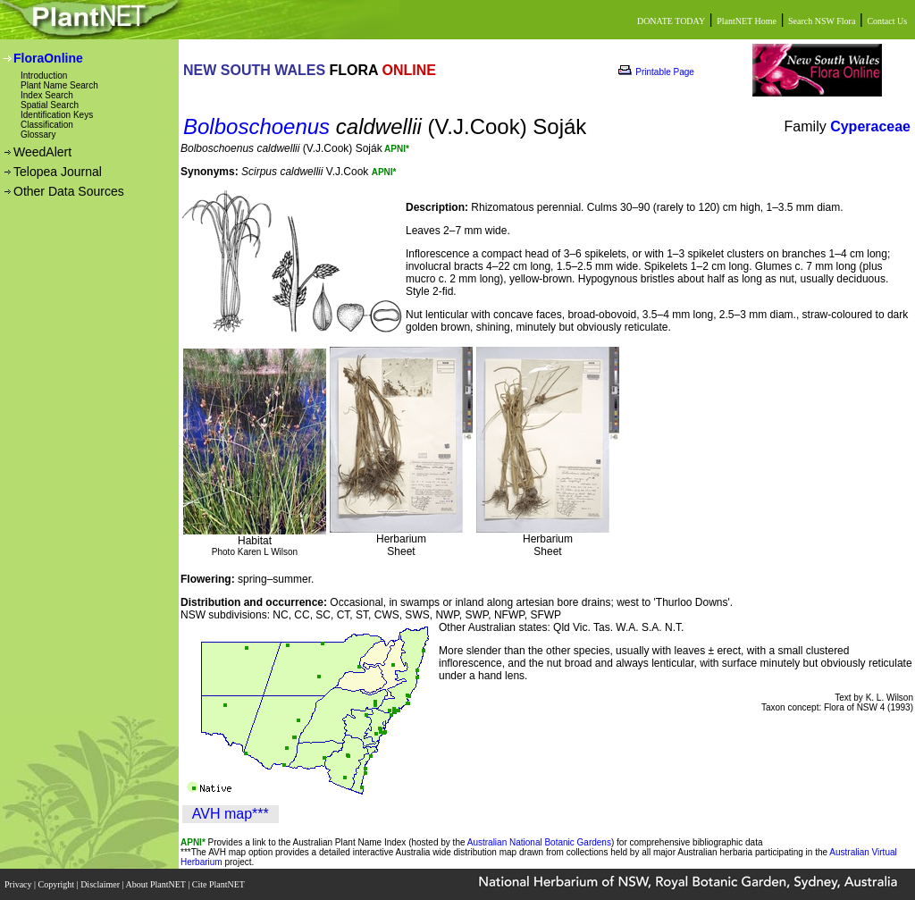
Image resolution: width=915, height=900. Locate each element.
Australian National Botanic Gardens (539, 842)
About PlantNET (156, 884)
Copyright (57, 884)
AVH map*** (230, 813)
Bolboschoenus (256, 126)
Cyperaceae (870, 126)
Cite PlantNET (219, 884)
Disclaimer (101, 884)
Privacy (19, 884)
